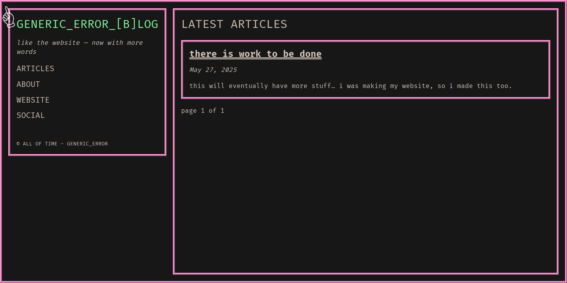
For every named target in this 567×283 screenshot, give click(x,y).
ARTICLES (35, 69)
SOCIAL (31, 115)
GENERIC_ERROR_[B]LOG (87, 24)
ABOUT (28, 84)
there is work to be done (255, 54)
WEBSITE (33, 100)
